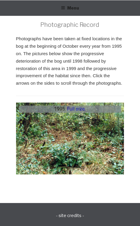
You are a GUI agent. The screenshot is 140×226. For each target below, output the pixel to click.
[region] (70, 138)
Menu (70, 7)
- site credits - (70, 215)
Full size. (76, 109)
